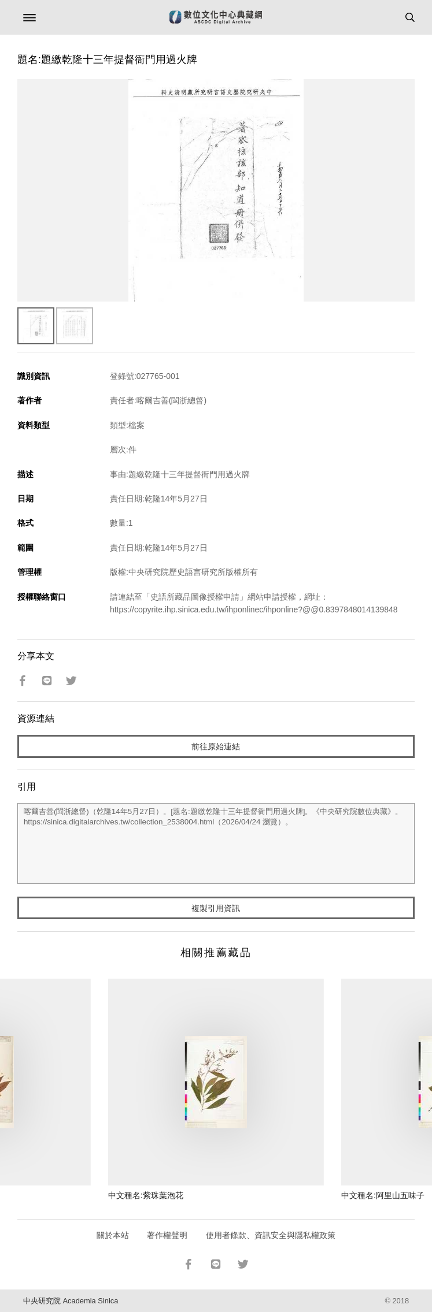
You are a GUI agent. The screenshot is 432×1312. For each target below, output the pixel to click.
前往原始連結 (215, 746)
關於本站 (113, 1235)
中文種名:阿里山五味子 (382, 1195)
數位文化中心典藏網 (215, 17)
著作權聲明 (167, 1235)
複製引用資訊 (215, 908)
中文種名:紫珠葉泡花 (145, 1195)
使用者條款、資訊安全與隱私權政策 (270, 1235)
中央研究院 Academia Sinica (70, 1300)
